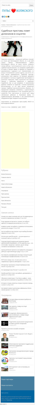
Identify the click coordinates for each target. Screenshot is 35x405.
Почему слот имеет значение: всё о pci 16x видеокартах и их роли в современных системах (17, 217)
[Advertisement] (15, 140)
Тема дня (3, 207)
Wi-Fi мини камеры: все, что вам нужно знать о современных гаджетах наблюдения (14, 260)
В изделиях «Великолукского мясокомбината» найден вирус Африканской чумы (19, 314)
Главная (3, 24)
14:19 (16, 37)
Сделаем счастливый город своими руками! (20, 359)
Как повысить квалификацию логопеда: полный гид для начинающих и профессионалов (16, 255)
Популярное (4, 190)
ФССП (23, 107)
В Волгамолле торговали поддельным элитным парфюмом (21, 345)
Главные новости (6, 177)
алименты (14, 107)
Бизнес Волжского (6, 174)
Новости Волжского (11, 24)
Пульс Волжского (6, 200)
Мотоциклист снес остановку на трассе (19, 367)
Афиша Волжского (27, 37)
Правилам (9, 400)
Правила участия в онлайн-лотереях (13, 329)
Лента (3, 181)
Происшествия (5, 197)
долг (19, 107)
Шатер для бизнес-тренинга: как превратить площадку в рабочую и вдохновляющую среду (16, 250)
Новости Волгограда (6, 184)
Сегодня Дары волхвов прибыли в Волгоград (20, 300)
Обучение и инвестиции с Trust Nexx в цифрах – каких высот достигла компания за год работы (16, 279)
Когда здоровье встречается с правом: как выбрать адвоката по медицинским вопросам (15, 222)
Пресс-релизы (5, 194)
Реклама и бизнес (6, 204)
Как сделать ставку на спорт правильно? (18, 307)
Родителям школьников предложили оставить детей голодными (21, 322)
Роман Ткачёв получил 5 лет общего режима (20, 334)
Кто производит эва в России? (9, 270)
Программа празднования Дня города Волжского (21, 352)
